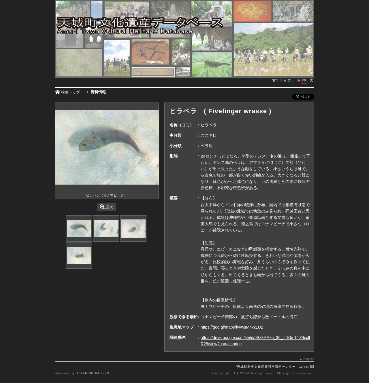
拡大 (106, 206)
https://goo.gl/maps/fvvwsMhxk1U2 (232, 327)
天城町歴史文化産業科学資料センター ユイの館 (275, 366)
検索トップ (67, 92)
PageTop (308, 359)
